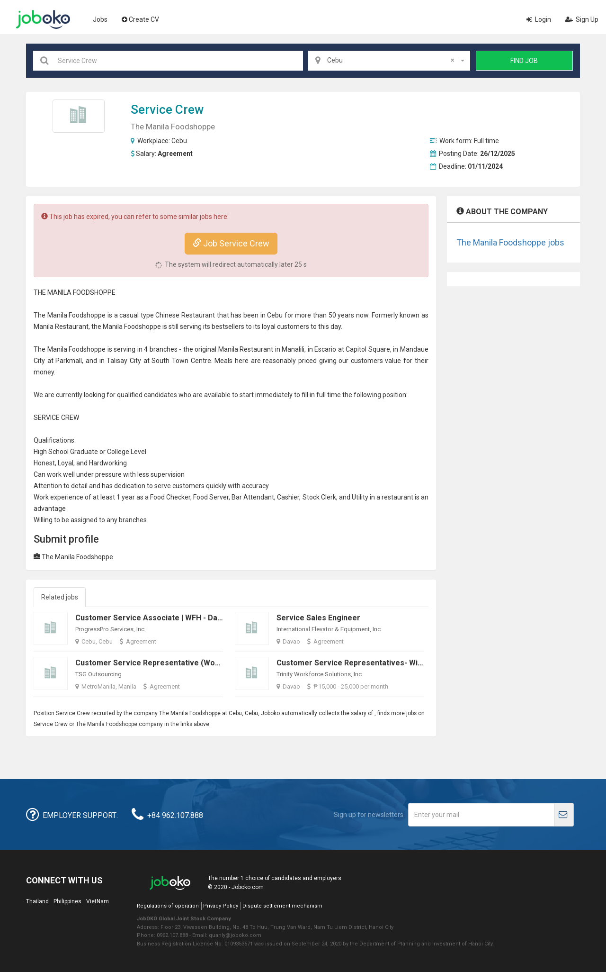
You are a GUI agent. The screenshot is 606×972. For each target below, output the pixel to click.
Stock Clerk (319, 497)
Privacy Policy (220, 906)
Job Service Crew (231, 243)
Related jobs (59, 597)
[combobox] (389, 61)
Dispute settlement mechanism (282, 906)
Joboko (43, 19)
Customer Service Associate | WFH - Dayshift (156, 617)
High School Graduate (66, 451)
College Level (126, 451)
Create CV (140, 19)
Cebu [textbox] (390, 60)
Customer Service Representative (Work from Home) (172, 662)
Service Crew (167, 109)
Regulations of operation (168, 906)
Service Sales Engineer (318, 617)
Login (538, 19)
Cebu (179, 141)
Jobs (100, 19)
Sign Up (581, 19)
